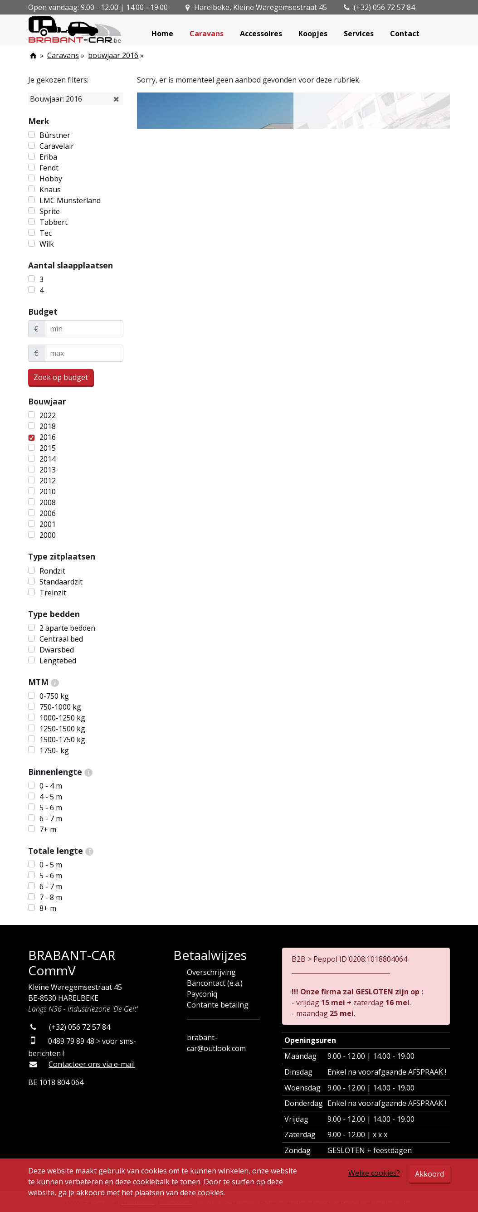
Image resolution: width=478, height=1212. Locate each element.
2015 (47, 448)
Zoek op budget (61, 377)
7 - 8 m (50, 897)
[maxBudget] (83, 353)
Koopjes (312, 34)
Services (359, 34)
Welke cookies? (374, 1173)
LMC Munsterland (70, 200)
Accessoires (261, 34)
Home (162, 34)
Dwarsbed (56, 650)
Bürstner (54, 135)
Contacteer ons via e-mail (92, 1064)
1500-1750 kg (62, 740)
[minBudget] (83, 328)
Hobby (50, 179)
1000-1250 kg (62, 718)
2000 (47, 535)
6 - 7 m (50, 818)
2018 (47, 426)
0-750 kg (54, 696)
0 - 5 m (50, 865)
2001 (47, 524)
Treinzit (52, 593)
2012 (47, 481)
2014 (47, 459)
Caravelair (56, 146)
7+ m (47, 829)
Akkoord (429, 1174)
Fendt (49, 168)
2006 (47, 513)
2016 (47, 437)
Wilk (46, 244)
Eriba (48, 157)
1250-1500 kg (62, 729)
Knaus (50, 190)
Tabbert (53, 222)
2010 (47, 491)
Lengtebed (57, 661)
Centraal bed (61, 639)
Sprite (49, 211)
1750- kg (54, 750)
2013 (47, 470)
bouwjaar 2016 (113, 55)
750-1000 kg (60, 707)
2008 (47, 502)
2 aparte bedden (67, 628)
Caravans (207, 34)
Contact (404, 34)
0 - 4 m (50, 786)
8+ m (47, 908)
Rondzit (52, 571)
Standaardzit (61, 582)
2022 (47, 415)
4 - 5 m (50, 797)
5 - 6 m (50, 808)
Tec (45, 233)
